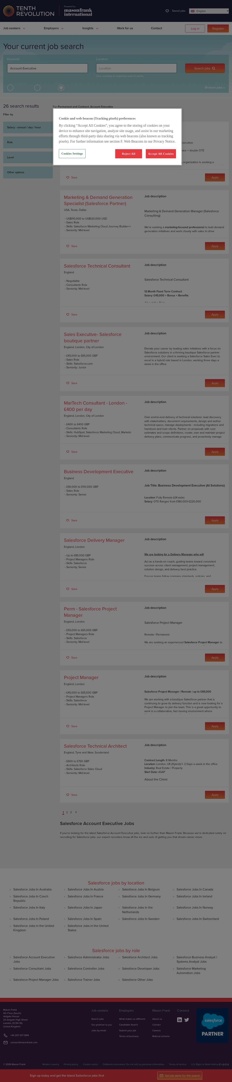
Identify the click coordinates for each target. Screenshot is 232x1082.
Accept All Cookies (161, 153)
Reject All (128, 153)
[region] (117, 136)
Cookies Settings (72, 153)
